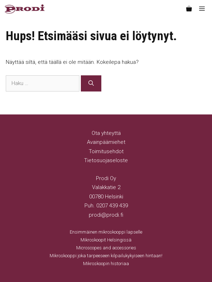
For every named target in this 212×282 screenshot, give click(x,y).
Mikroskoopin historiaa (106, 263)
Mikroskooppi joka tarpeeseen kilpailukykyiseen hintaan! (106, 255)
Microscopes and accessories (106, 247)
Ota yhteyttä (106, 133)
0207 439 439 (112, 205)
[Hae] (91, 83)
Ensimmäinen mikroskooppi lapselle (106, 232)
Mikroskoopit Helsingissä (106, 240)
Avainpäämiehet (106, 142)
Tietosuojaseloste (106, 160)
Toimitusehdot (106, 151)
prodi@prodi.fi (106, 215)
